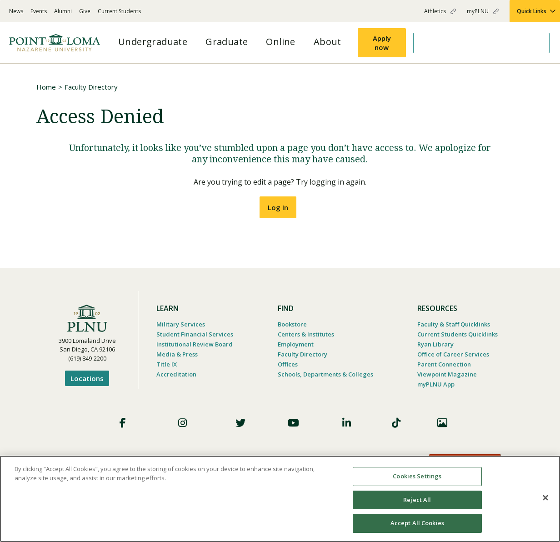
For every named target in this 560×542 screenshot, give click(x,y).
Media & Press (177, 354)
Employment (296, 344)
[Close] (545, 498)
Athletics (435, 11)
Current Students (119, 11)
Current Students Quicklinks (457, 334)
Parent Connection (444, 364)
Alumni (63, 11)
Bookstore (292, 324)
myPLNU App (436, 384)
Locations (87, 378)
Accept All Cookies (417, 523)
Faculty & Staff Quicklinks (453, 324)
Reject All (417, 500)
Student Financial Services (194, 334)
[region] (280, 499)
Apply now (382, 43)
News (16, 11)
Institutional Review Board (194, 344)
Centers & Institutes (306, 334)
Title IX (166, 364)
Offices (288, 364)
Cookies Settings (417, 476)
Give (84, 11)
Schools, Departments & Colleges (325, 374)
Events (38, 11)
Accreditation (176, 374)
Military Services (180, 324)
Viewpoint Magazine (447, 374)
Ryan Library (435, 344)
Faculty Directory (91, 86)
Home (46, 86)
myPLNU (478, 11)
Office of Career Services (453, 354)
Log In (278, 207)
